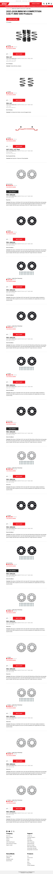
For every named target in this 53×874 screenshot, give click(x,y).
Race (28, 859)
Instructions (29, 840)
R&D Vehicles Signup (31, 846)
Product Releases (31, 865)
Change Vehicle (12, 19)
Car (28, 856)
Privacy (7, 840)
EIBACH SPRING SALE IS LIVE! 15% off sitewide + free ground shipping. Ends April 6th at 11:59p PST (26, 6)
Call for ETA (12, 191)
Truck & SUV (30, 857)
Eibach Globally (9, 837)
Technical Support (31, 837)
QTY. (7, 54)
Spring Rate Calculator (32, 848)
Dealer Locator (9, 845)
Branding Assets (9, 859)
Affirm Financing (30, 841)
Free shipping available (11, 48)
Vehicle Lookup (36, 3)
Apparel (29, 863)
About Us (8, 835)
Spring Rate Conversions (32, 849)
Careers (8, 838)
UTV (28, 860)
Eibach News (9, 856)
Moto (28, 862)
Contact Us (29, 835)
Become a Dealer (30, 845)
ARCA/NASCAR (30, 843)
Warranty (29, 838)
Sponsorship (9, 860)
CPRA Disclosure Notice (11, 843)
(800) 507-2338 (18, 1)
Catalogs (8, 857)
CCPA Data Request (10, 841)
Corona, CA (34, 1)
